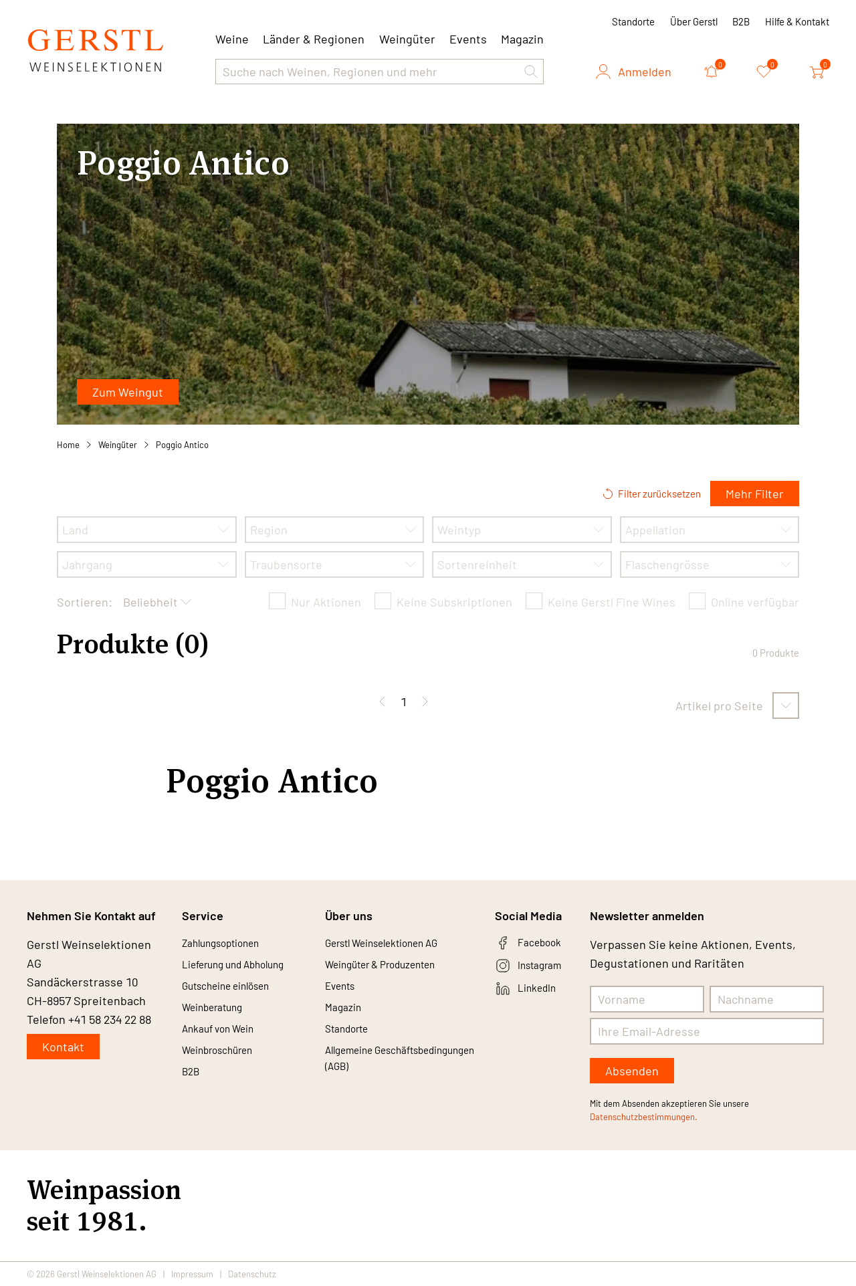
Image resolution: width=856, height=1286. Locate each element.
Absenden (632, 1070)
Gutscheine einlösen (236, 992)
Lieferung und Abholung (245, 968)
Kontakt (63, 1046)
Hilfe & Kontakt (797, 21)
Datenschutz (252, 1274)
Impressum (192, 1274)
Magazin (522, 38)
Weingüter (407, 38)
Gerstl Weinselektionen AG (396, 944)
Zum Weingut (127, 392)
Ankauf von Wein (226, 1040)
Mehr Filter (755, 493)
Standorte (633, 21)
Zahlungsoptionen (230, 944)
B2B (741, 21)
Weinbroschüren (226, 1064)
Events (468, 38)
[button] (531, 72)
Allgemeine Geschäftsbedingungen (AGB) (387, 1083)
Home (68, 444)
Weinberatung (219, 1016)
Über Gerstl (694, 21)
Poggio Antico (182, 444)
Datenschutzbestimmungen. (644, 1116)
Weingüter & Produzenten (394, 968)
